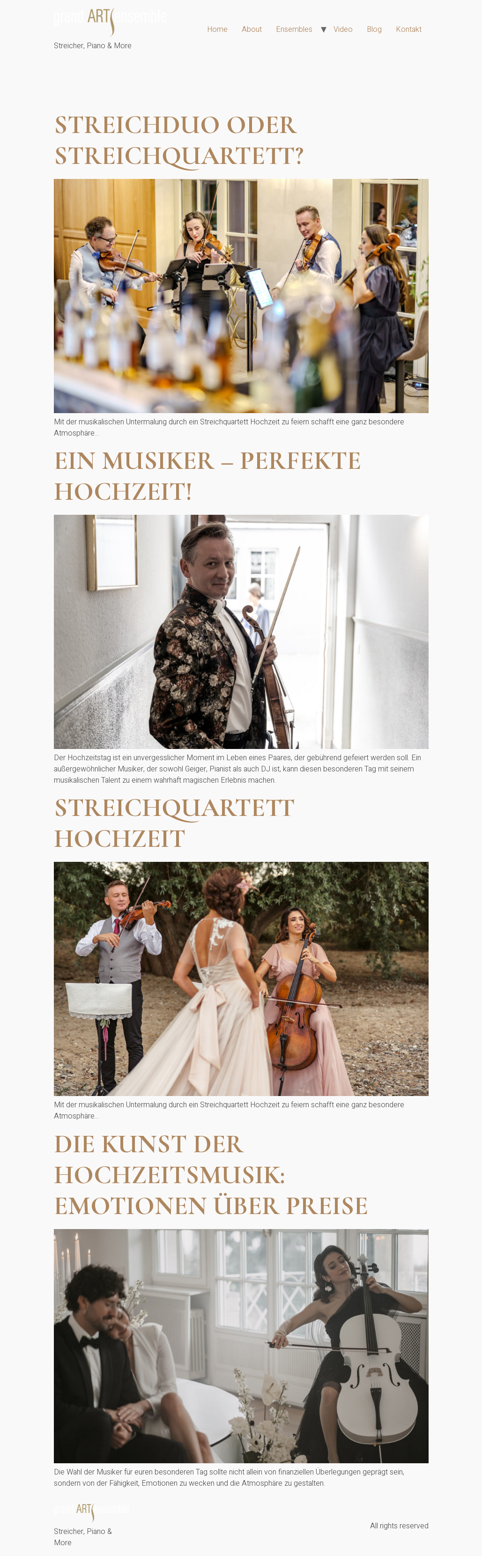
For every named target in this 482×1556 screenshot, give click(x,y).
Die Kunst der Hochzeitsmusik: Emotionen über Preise (211, 1175)
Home (217, 29)
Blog (374, 29)
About (252, 29)
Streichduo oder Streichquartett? (179, 140)
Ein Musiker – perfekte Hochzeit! (207, 476)
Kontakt (409, 29)
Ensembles (294, 29)
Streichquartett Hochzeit (174, 823)
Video (343, 29)
